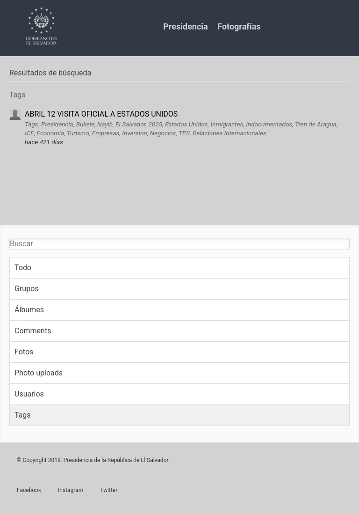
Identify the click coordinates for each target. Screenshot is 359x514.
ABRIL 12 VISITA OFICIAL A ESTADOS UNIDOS (101, 114)
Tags (22, 415)
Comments (32, 330)
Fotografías (238, 26)
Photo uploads (38, 372)
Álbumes (29, 309)
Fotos (23, 351)
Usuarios (29, 393)
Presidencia (185, 26)
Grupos (26, 288)
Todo (22, 267)
